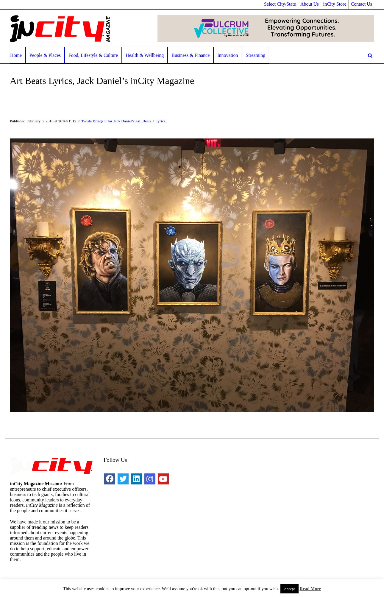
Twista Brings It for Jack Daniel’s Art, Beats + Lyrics (123, 121)
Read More (310, 588)
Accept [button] (289, 589)
